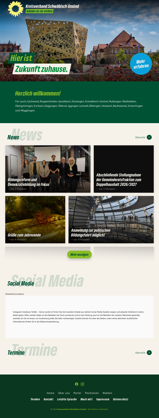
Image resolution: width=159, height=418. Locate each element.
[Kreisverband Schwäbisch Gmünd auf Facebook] (146, 3)
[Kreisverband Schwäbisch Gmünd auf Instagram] (150, 3)
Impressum (102, 399)
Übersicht (140, 137)
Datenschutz (120, 399)
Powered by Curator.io (15, 295)
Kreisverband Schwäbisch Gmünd (72, 409)
